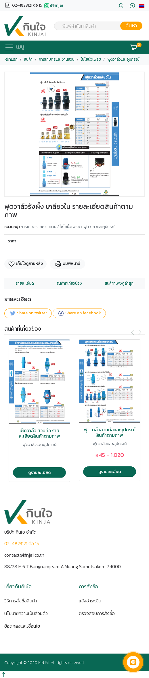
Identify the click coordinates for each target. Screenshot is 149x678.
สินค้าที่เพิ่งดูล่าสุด (119, 283)
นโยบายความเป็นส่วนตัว (26, 613)
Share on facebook (79, 313)
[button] (142, 5)
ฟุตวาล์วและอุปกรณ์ (123, 59)
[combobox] (94, 26)
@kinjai (53, 5)
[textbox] (94, 26)
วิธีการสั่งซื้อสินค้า (20, 600)
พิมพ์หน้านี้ (67, 263)
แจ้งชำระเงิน (90, 600)
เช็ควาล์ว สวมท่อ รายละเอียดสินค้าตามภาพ (39, 433)
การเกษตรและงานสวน (56, 59)
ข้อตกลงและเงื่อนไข (22, 626)
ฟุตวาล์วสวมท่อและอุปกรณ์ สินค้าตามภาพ (109, 432)
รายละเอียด (25, 283)
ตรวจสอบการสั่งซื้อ (97, 613)
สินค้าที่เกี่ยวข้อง (69, 283)
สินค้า (28, 59)
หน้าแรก (11, 59)
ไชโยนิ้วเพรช (91, 59)
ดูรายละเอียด (39, 472)
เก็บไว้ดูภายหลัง (25, 263)
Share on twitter (28, 313)
